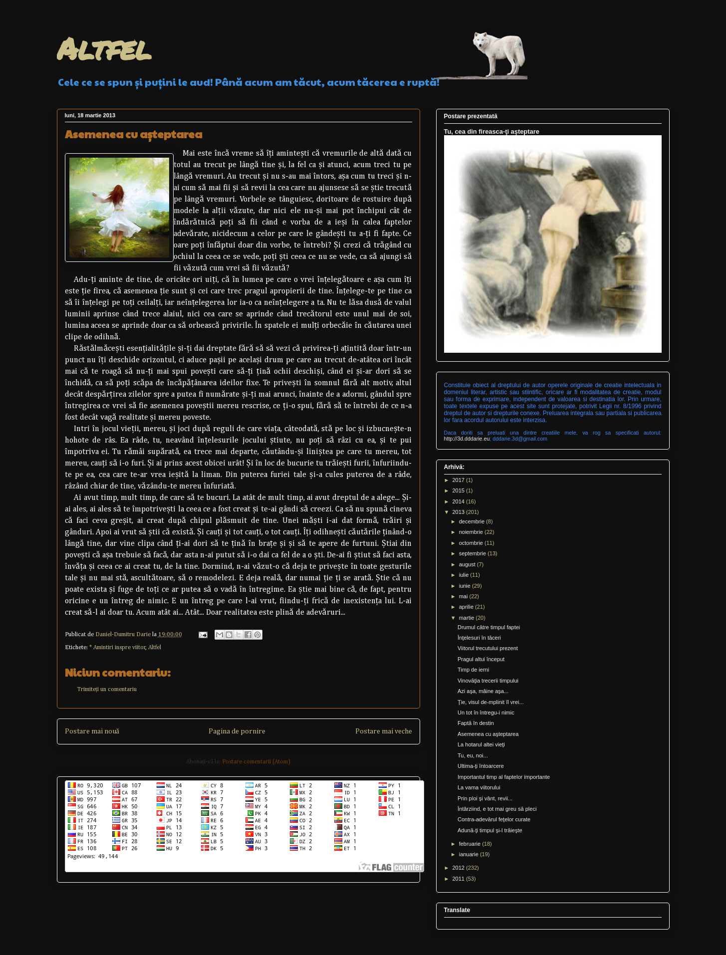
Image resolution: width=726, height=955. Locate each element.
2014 (460, 501)
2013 (460, 512)
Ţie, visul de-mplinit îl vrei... (491, 702)
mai (464, 596)
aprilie (467, 607)
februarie (470, 844)
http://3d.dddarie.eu (467, 439)
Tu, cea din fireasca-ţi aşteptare (491, 131)
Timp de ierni (473, 670)
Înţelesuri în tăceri (479, 638)
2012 (460, 868)
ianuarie (469, 854)
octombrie (471, 543)
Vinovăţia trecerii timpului (488, 681)
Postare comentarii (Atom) (256, 762)
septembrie (473, 553)
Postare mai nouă (92, 731)
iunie (465, 586)
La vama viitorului (479, 787)
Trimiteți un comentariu (107, 690)
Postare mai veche (383, 731)
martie (467, 618)
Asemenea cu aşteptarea (488, 734)
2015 (460, 490)
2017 (460, 480)
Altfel (104, 47)
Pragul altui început (481, 659)
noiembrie (471, 532)
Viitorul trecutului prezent (488, 648)
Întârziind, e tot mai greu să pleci (497, 809)
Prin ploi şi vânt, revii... (485, 798)
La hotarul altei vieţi (481, 744)
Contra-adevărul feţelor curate (494, 819)
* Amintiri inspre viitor (117, 648)
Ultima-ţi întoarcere (481, 766)
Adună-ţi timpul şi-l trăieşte (490, 830)
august (468, 564)
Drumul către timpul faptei (489, 627)
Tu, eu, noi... (473, 755)
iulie (465, 575)
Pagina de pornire (237, 731)
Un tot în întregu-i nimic (486, 713)
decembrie (472, 521)
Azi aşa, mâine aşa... (483, 691)
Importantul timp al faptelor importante (504, 777)
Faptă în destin (476, 723)
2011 (460, 879)
